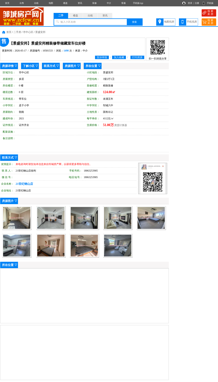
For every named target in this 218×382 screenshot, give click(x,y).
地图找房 (169, 21)
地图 (51, 3)
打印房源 (137, 57)
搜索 (134, 22)
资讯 (80, 3)
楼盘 (65, 3)
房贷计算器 (120, 125)
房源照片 (70, 65)
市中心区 (28, 32)
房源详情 (8, 65)
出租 (36, 3)
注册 (197, 3)
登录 (190, 3)
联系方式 (49, 65)
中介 (109, 3)
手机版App (138, 3)
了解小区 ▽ (30, 65)
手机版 (210, 3)
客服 (123, 3)
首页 (7, 3)
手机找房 (192, 21)
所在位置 (91, 65)
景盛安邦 (40, 32)
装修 (94, 3)
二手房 (17, 32)
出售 (22, 3)
